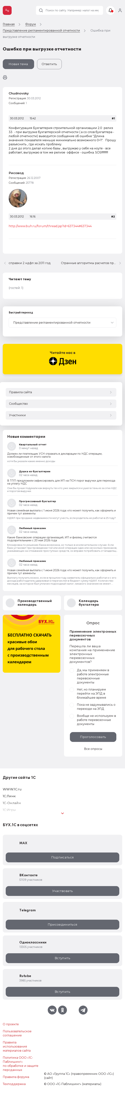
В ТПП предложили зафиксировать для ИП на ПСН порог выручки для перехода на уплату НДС (61, 482)
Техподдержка (14, 1084)
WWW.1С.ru (12, 789)
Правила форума (16, 1077)
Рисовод (16, 173)
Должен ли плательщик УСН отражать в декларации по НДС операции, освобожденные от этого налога (54, 455)
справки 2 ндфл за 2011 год (30, 263)
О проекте (11, 1024)
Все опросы (93, 749)
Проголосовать (93, 737)
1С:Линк (9, 796)
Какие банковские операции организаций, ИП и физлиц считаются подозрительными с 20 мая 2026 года (52, 539)
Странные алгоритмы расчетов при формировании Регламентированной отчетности (91, 263)
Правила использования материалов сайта (17, 1046)
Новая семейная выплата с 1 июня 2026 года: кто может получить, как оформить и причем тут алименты (61, 512)
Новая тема (18, 64)
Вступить (62, 958)
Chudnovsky (19, 93)
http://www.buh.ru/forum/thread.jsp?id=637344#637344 (50, 226)
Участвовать (62, 891)
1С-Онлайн (12, 803)
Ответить (49, 64)
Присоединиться (62, 924)
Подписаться (62, 857)
